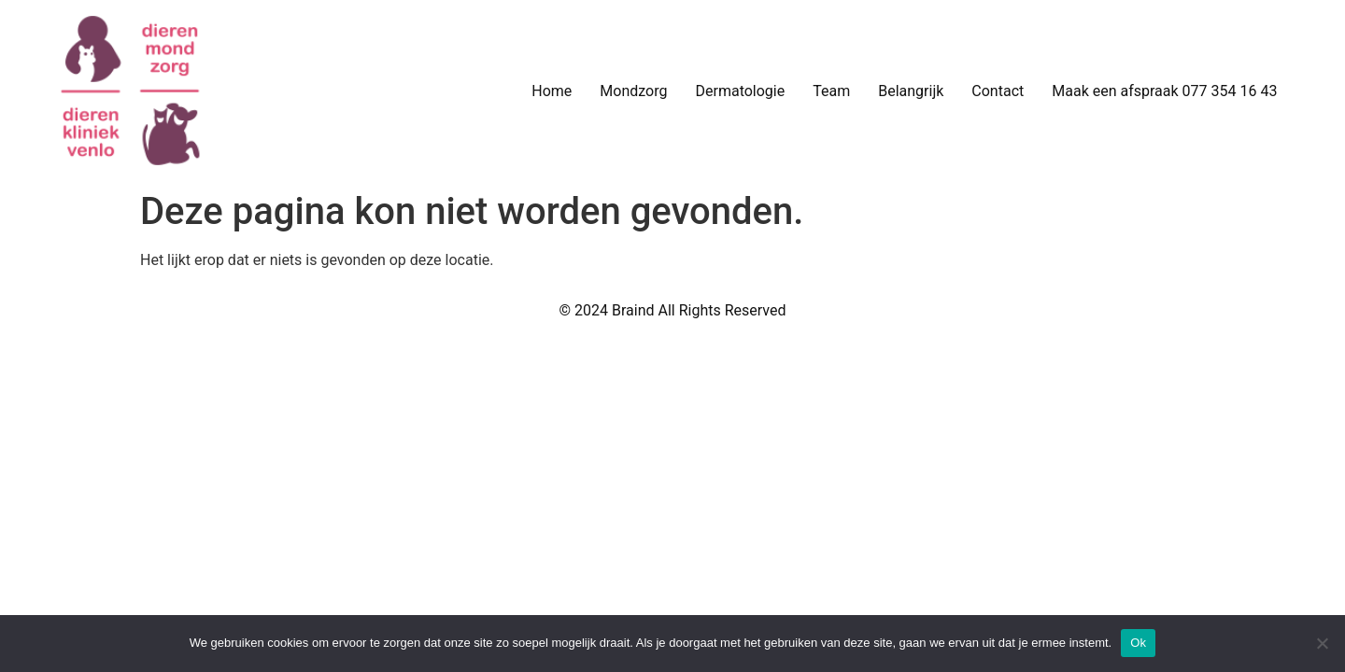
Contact (997, 91)
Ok (1138, 643)
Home (551, 91)
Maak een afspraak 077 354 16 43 (1164, 91)
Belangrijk (910, 91)
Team (831, 91)
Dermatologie (740, 91)
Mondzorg (633, 91)
